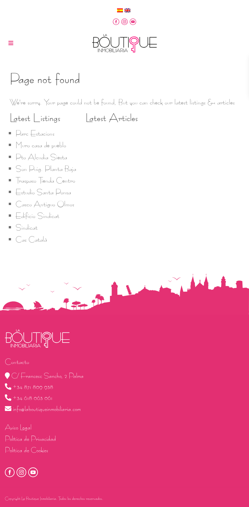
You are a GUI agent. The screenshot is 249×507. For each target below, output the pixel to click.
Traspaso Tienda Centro (45, 180)
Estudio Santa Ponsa (43, 192)
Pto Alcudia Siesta (41, 157)
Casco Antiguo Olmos (45, 204)
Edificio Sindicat (37, 215)
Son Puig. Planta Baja (46, 168)
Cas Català (31, 239)
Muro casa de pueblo (41, 145)
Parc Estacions (35, 133)
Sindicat (27, 227)
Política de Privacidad (30, 439)
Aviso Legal (18, 427)
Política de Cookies (26, 450)
